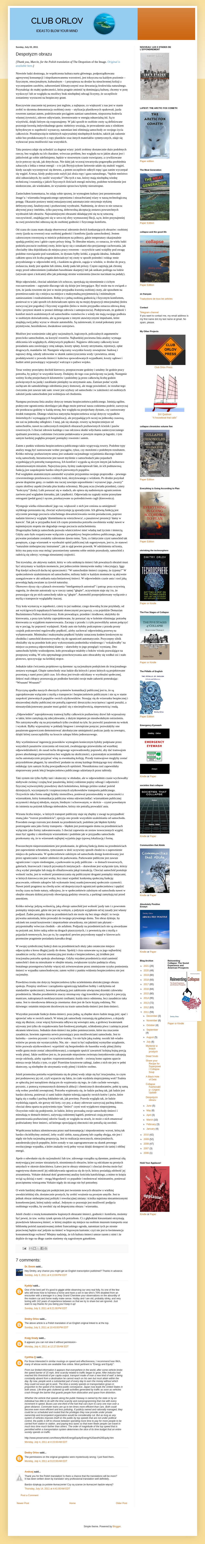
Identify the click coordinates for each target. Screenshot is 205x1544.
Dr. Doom (30, 1266)
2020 (147, 970)
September (152, 1029)
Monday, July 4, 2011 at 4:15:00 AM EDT (46, 1442)
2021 (147, 966)
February (151, 1124)
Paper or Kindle (148, 662)
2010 (147, 1134)
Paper (153, 776)
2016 (147, 989)
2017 (147, 984)
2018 (147, 979)
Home (72, 1503)
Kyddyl (29, 1285)
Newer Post (23, 1503)
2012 (147, 1007)
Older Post (121, 1503)
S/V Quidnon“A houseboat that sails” (164, 414)
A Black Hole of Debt (152, 1078)
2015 (147, 993)
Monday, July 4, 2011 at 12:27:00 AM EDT (47, 1346)
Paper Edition (147, 716)
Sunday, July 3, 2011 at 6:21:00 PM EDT (46, 1308)
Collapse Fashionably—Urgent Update (153, 1088)
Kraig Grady (31, 1338)
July (148, 1041)
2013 (147, 1002)
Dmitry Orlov (32, 1319)
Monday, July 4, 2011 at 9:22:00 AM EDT (46, 1461)
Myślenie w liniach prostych (152, 1049)
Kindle (143, 776)
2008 (147, 1143)
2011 (147, 1012)
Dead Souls (152, 1056)
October (151, 1025)
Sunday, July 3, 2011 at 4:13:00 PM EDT (46, 1275)
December (152, 1016)
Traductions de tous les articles (156, 298)
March (150, 1119)
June (149, 1105)
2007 (147, 1148)
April (149, 1115)
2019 (147, 975)
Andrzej (29, 1471)
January (151, 1128)
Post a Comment (29, 1495)
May (149, 1110)
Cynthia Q (30, 1357)
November (152, 1020)
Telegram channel (149, 312)
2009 (147, 1139)
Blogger (117, 1526)
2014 (147, 998)
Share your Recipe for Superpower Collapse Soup (153, 1066)
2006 (147, 1153)
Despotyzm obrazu (152, 1098)
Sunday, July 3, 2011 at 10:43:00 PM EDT (46, 1327)
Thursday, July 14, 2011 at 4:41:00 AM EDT (47, 1488)
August (150, 1037)
